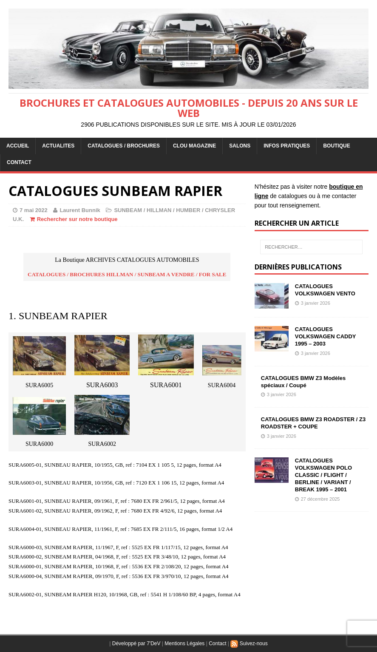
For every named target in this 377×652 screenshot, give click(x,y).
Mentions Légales (184, 643)
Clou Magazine (194, 146)
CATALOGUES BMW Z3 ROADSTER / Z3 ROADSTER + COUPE (313, 423)
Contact (217, 643)
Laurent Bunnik (80, 210)
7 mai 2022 (34, 210)
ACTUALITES (58, 146)
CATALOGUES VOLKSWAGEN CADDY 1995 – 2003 (325, 336)
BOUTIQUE (336, 146)
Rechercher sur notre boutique (77, 219)
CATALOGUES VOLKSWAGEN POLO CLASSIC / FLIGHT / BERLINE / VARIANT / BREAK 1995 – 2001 (323, 475)
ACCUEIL (17, 146)
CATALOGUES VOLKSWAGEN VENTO (325, 290)
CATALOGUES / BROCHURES (124, 146)
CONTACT (19, 162)
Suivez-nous (248, 643)
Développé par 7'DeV (136, 643)
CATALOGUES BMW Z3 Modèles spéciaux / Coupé (303, 381)
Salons (239, 146)
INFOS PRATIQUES (287, 146)
